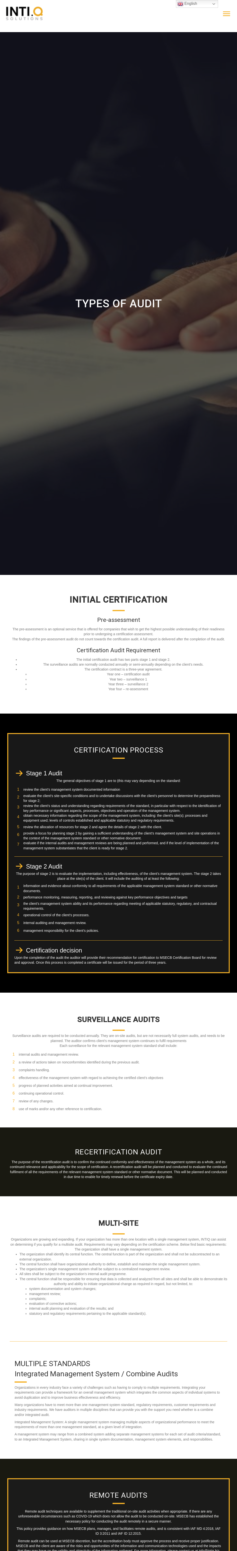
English (187, 4)
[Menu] (226, 14)
